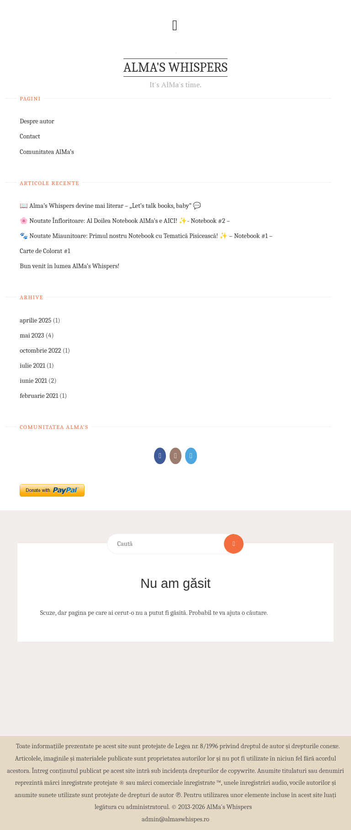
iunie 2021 (33, 381)
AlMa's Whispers (175, 67)
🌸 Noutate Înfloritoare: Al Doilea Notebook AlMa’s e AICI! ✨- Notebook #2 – (125, 221)
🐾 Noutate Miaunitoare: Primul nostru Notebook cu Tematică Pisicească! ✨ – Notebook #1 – (146, 236)
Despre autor (37, 121)
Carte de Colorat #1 (45, 251)
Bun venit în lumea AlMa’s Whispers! (69, 266)
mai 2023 (32, 335)
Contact (30, 136)
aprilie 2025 (35, 320)
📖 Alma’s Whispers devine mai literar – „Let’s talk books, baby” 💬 (110, 206)
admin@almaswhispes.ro (175, 819)
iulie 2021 (32, 366)
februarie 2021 (39, 396)
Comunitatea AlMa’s (47, 152)
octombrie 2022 (40, 350)
